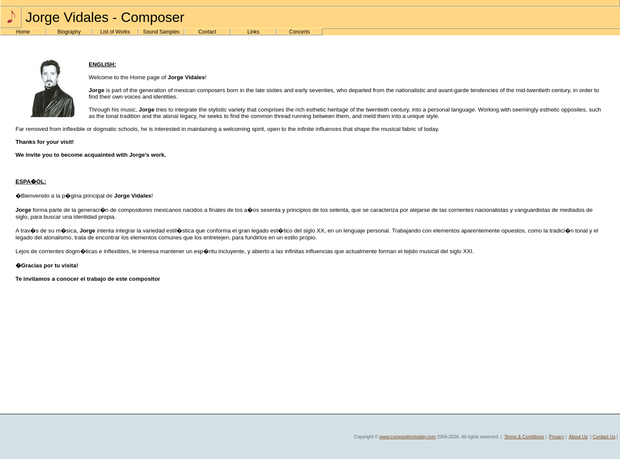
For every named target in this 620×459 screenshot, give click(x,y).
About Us (578, 436)
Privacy (556, 436)
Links (253, 32)
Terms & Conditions (524, 436)
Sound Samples (161, 32)
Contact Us (604, 436)
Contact (207, 32)
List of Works (115, 32)
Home (23, 32)
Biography (69, 32)
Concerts (299, 32)
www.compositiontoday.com (407, 436)
